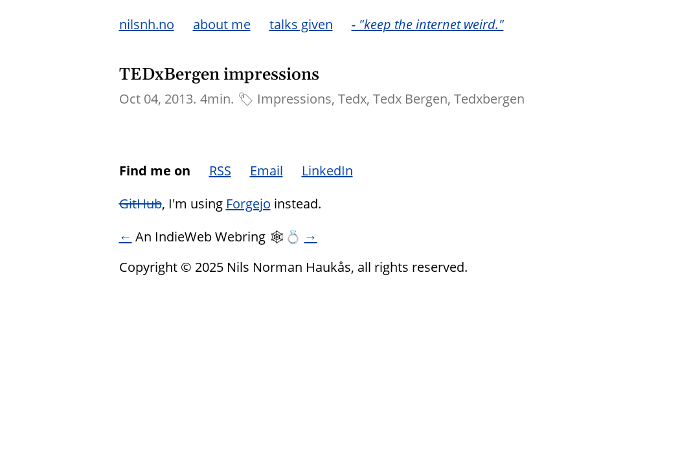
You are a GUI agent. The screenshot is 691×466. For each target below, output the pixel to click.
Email (266, 170)
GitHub (140, 203)
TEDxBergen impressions (219, 74)
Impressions (294, 98)
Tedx (352, 98)
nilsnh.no (146, 24)
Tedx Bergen (410, 98)
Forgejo (248, 203)
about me (222, 24)
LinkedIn (327, 170)
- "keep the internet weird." (428, 24)
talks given (301, 24)
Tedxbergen (489, 98)
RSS (220, 170)
